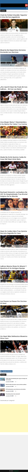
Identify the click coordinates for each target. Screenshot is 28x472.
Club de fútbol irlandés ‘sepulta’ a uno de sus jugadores (13, 16)
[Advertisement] (14, 418)
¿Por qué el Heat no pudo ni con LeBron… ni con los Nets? (13, 88)
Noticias (8, 62)
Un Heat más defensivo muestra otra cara (13, 337)
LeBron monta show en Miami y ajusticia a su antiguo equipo (13, 267)
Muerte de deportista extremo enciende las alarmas (13, 51)
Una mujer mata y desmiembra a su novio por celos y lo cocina (13, 123)
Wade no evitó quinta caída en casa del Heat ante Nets (13, 158)
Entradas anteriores (7, 371)
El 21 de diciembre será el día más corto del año (16, 389)
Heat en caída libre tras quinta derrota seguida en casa (13, 232)
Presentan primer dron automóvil (13, 393)
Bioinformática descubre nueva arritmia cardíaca (16, 384)
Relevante (14, 62)
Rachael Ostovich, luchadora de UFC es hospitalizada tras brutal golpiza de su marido (13, 194)
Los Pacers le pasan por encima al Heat (13, 302)
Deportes (3, 29)
